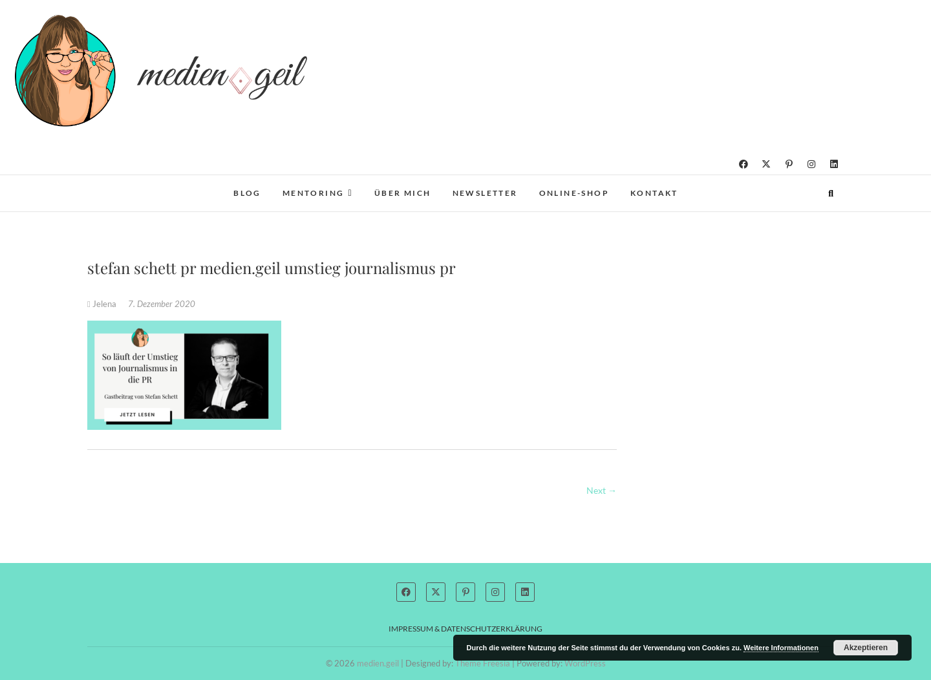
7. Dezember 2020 (161, 304)
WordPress (585, 663)
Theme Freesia (482, 663)
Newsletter (485, 193)
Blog (247, 193)
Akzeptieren (866, 647)
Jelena (102, 304)
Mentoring (314, 193)
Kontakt (654, 193)
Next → (601, 490)
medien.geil (378, 663)
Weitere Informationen (781, 648)
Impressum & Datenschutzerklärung (465, 628)
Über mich (402, 193)
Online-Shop (574, 193)
